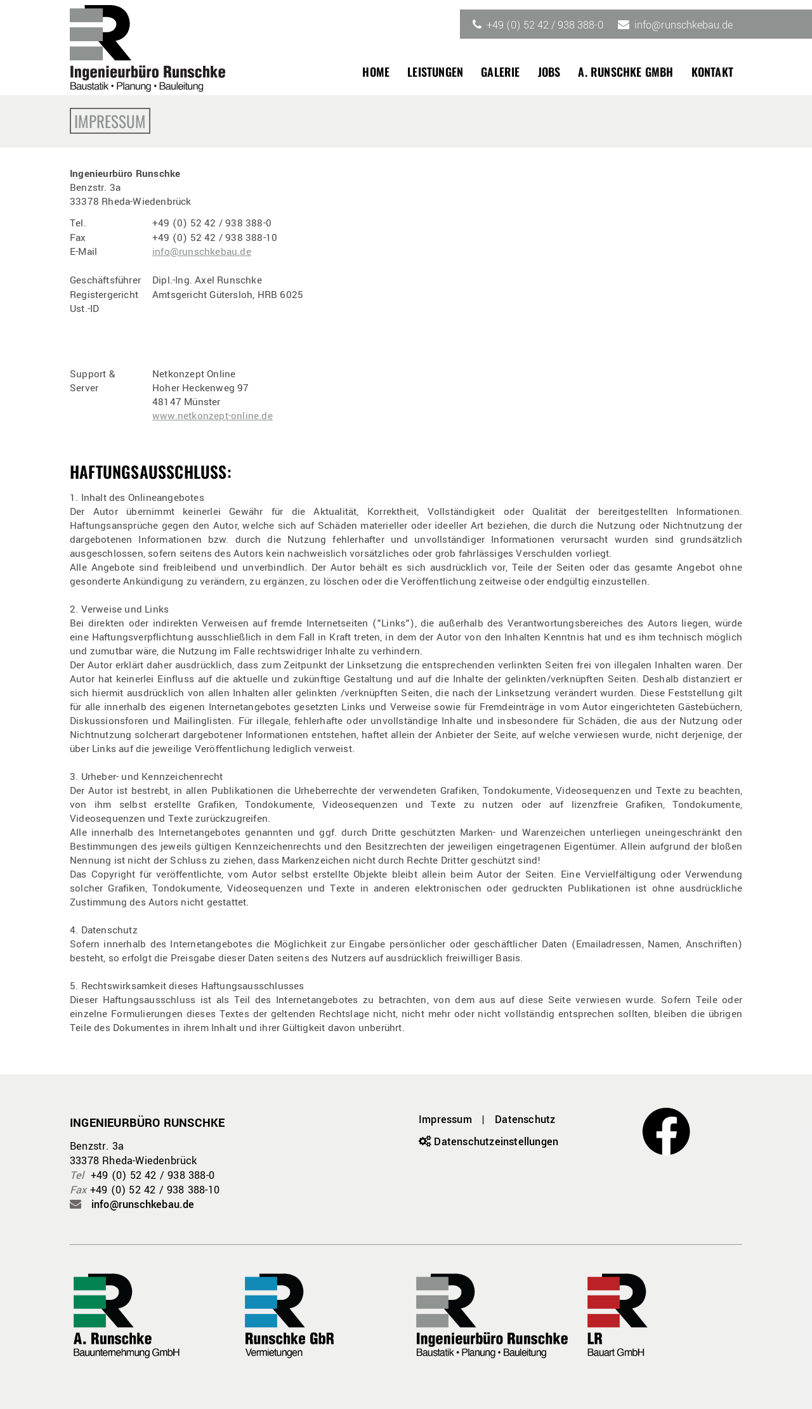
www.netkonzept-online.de (212, 416)
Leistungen (435, 71)
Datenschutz (525, 1119)
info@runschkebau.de (683, 25)
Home (376, 71)
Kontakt (712, 71)
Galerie (500, 71)
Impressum (445, 1119)
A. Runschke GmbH (625, 71)
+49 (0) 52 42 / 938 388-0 (545, 25)
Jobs (549, 71)
